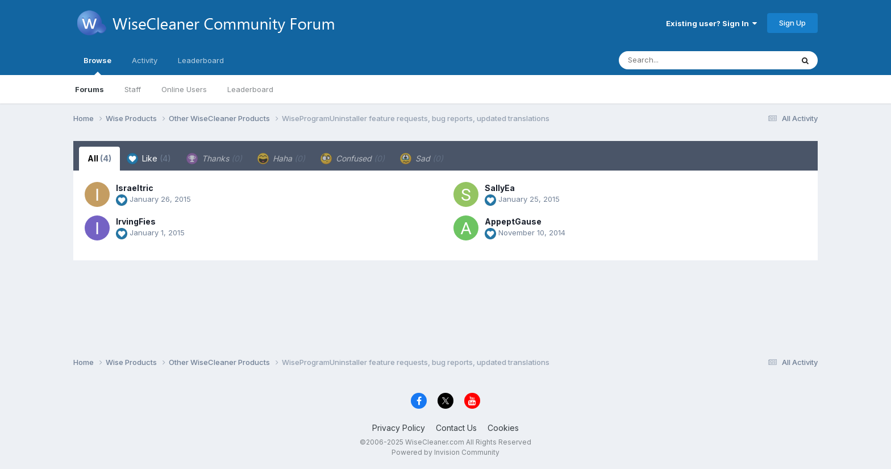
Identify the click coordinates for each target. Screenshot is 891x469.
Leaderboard (250, 89)
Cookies (503, 428)
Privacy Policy (398, 428)
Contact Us (456, 428)
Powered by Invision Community (445, 452)
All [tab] (99, 158)
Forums (89, 89)
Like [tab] (149, 158)
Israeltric (134, 188)
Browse (97, 65)
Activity (144, 60)
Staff (132, 89)
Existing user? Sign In (711, 23)
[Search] (675, 60)
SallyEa (500, 188)
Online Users (184, 89)
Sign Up (792, 22)
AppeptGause (513, 221)
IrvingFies (136, 221)
